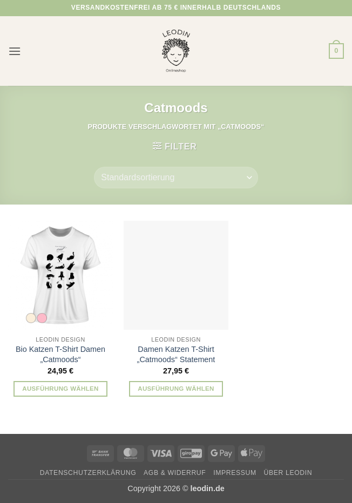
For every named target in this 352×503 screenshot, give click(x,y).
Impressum (234, 473)
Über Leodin (288, 473)
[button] (14, 51)
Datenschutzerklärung (88, 473)
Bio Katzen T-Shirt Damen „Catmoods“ (60, 354)
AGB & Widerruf (175, 473)
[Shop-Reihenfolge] (176, 177)
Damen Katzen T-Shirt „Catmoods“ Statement (176, 354)
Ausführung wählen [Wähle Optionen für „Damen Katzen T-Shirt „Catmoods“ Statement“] (176, 388)
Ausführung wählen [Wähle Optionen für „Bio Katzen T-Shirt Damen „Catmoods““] (60, 388)
